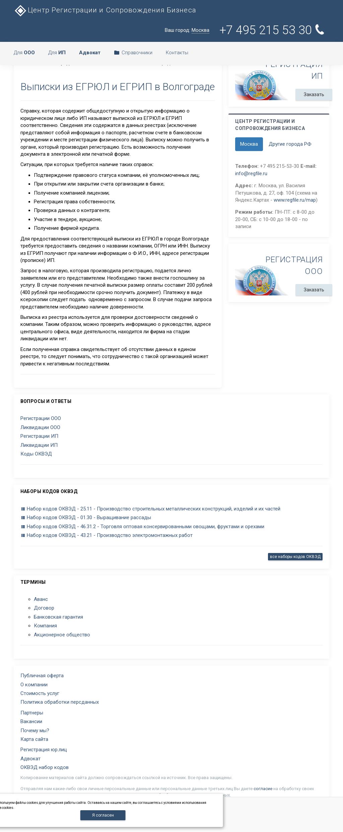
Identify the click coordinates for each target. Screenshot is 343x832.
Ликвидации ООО (40, 427)
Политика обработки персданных (59, 702)
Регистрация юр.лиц (43, 750)
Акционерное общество (62, 635)
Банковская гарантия (58, 617)
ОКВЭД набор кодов (44, 767)
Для (24, 53)
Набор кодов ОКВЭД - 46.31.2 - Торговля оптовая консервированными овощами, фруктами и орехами (142, 527)
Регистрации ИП (39, 436)
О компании (34, 685)
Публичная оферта (42, 676)
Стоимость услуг (39, 693)
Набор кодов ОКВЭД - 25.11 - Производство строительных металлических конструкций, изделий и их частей (150, 509)
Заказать (314, 94)
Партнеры (31, 713)
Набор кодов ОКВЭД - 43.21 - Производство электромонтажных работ (106, 535)
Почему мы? (34, 730)
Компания (45, 626)
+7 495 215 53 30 (273, 30)
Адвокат (30, 759)
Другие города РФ (290, 144)
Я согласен (103, 815)
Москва (249, 144)
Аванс (41, 599)
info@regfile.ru (251, 173)
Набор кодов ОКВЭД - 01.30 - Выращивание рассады (85, 517)
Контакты (177, 53)
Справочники (133, 52)
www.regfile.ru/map (295, 200)
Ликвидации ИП (39, 445)
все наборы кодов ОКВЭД (295, 556)
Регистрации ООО (40, 418)
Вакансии (31, 721)
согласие (263, 788)
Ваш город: (187, 30)
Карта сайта (34, 739)
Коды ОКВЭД (36, 454)
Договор (44, 608)
